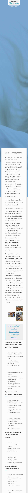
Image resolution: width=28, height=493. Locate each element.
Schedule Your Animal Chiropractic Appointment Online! (14, 331)
